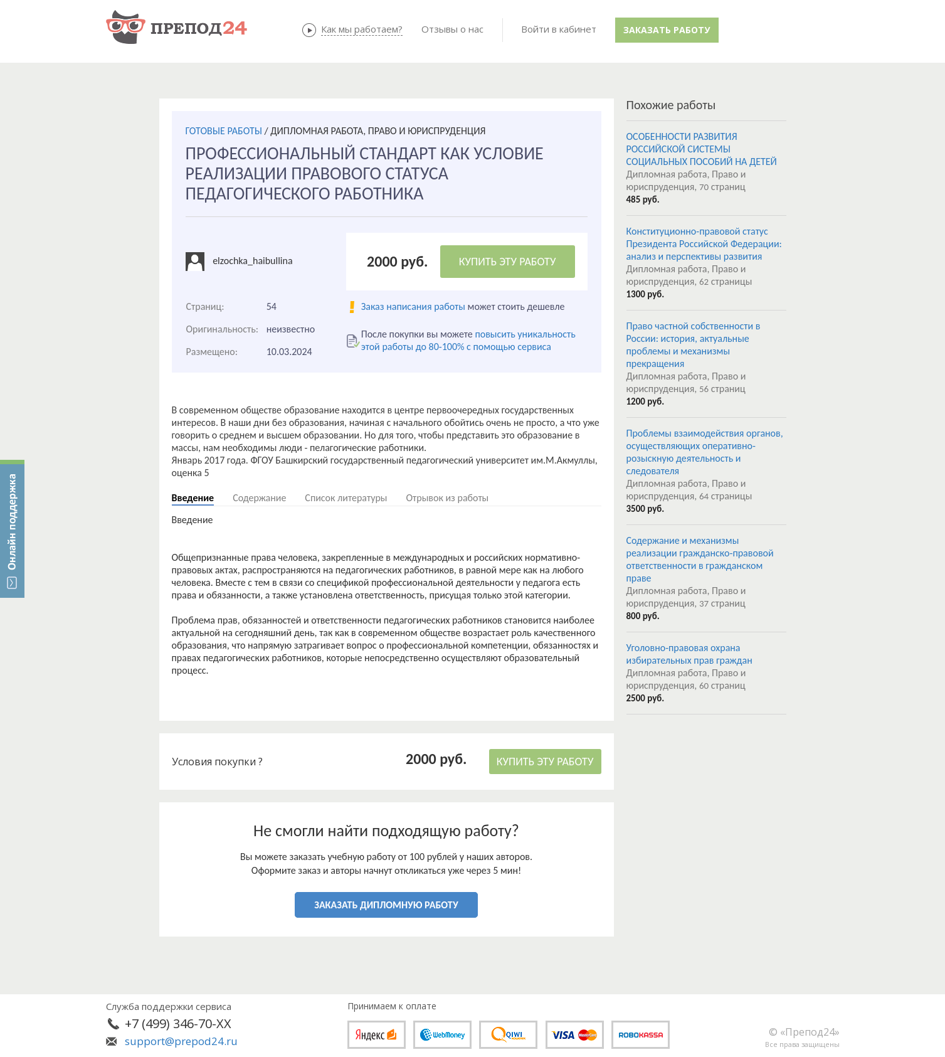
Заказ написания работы (413, 306)
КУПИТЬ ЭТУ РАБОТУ (507, 261)
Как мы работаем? (362, 29)
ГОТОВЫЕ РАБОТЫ (224, 131)
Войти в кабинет (558, 29)
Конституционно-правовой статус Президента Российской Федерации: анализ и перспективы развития (704, 243)
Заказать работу (666, 30)
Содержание (259, 498)
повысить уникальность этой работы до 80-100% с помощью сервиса (468, 340)
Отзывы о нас (452, 29)
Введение (193, 498)
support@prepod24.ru (181, 1041)
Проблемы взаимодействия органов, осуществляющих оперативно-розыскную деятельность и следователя (704, 452)
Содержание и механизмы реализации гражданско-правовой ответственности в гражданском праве (700, 559)
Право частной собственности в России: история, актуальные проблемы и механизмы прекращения (693, 344)
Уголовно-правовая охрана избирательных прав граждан (689, 654)
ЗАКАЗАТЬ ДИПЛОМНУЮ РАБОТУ (386, 905)
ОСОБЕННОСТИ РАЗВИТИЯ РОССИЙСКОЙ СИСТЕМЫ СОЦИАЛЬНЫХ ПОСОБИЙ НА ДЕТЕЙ (701, 148)
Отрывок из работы (447, 498)
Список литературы (346, 498)
